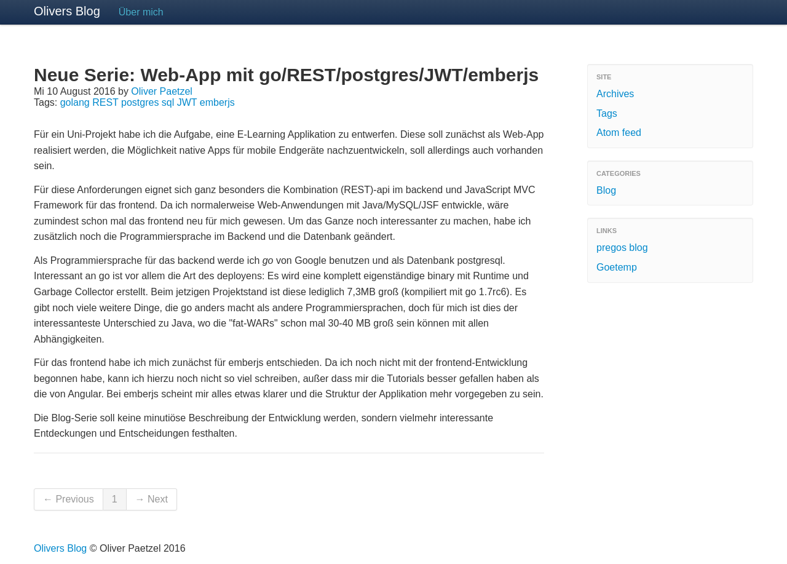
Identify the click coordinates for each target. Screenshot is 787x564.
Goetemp (616, 267)
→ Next (151, 499)
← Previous (68, 499)
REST (105, 102)
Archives (615, 94)
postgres (140, 102)
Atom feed (618, 132)
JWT (187, 102)
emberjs (217, 102)
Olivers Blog (67, 11)
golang (75, 102)
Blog (606, 190)
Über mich (141, 12)
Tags (606, 113)
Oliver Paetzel (161, 91)
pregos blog (622, 247)
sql (168, 102)
